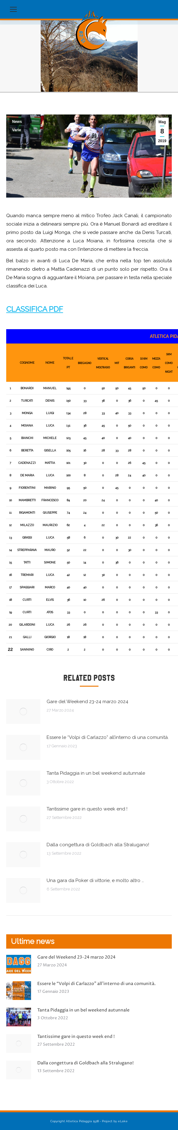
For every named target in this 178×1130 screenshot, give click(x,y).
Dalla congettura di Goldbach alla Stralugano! (98, 845)
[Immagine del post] (23, 711)
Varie (16, 130)
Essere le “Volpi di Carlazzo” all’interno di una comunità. (108, 737)
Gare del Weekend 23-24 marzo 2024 (87, 701)
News (17, 121)
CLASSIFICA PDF (34, 309)
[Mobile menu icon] (13, 9)
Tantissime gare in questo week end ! (87, 809)
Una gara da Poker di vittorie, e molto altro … (95, 880)
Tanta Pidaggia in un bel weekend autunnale (96, 773)
